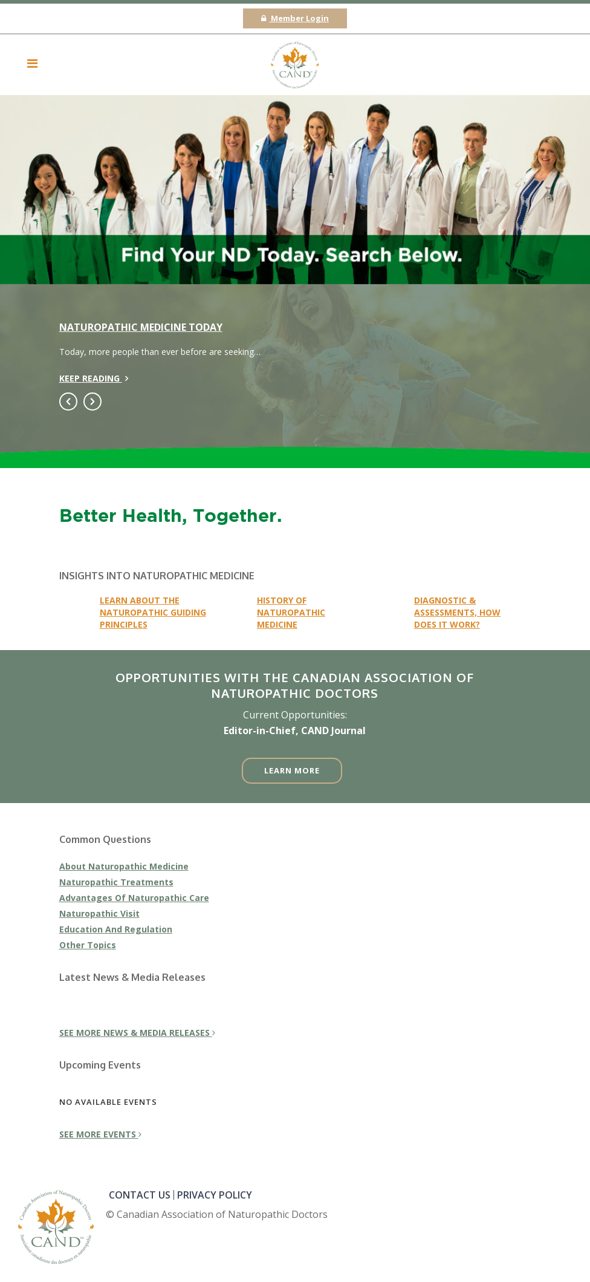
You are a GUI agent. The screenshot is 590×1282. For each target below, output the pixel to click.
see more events (100, 1134)
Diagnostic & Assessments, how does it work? (457, 612)
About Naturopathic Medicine (124, 866)
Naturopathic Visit (99, 913)
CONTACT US (139, 1195)
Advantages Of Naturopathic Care (134, 897)
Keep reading (93, 378)
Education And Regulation (115, 929)
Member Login (295, 18)
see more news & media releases (137, 1032)
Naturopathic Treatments (116, 882)
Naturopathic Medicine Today (140, 327)
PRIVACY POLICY (214, 1195)
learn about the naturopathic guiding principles (153, 612)
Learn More (292, 770)
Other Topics (87, 945)
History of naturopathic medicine (291, 612)
